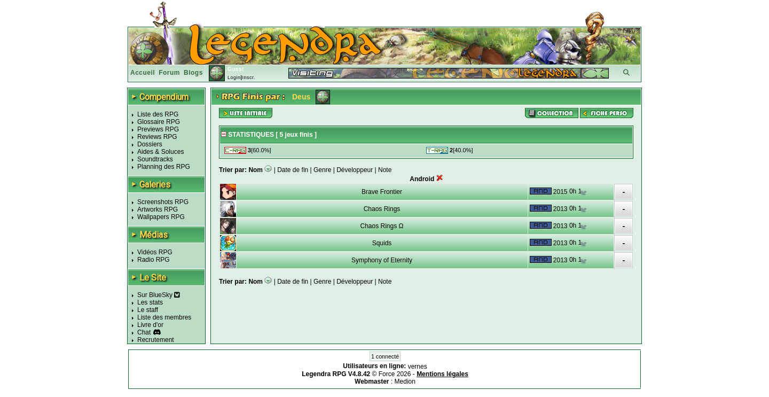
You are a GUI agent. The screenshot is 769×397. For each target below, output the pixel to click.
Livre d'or (150, 325)
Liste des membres (164, 317)
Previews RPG (158, 129)
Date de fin (292, 170)
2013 (560, 209)
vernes (417, 366)
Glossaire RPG (158, 122)
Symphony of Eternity (381, 260)
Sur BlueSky (158, 295)
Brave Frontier (382, 192)
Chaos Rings (382, 209)
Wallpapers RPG (161, 217)
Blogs (193, 72)
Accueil (142, 72)
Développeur (354, 170)
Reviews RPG (157, 137)
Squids (382, 243)
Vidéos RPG (154, 252)
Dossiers (149, 144)
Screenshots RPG (163, 202)
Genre (322, 170)
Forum (169, 72)
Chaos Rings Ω (381, 226)
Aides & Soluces (160, 151)
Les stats (150, 302)
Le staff (147, 310)
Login (234, 77)
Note (384, 170)
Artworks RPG (157, 209)
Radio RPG (153, 259)
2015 (560, 192)
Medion (405, 381)
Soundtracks (155, 159)
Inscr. (248, 77)
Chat (144, 332)
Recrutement (155, 340)
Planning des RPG (163, 166)
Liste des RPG (157, 114)
